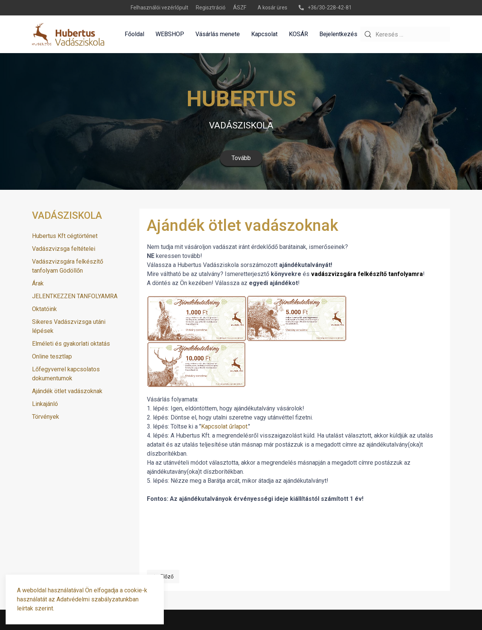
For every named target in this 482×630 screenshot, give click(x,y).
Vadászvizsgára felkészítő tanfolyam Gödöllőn (67, 266)
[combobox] (405, 34)
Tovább (241, 158)
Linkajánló (45, 403)
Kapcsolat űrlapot (224, 426)
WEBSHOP (170, 34)
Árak (38, 283)
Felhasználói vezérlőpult (159, 8)
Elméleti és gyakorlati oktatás (71, 343)
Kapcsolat (264, 34)
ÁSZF (239, 8)
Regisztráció (211, 8)
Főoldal (134, 34)
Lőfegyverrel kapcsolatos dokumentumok (66, 374)
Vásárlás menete (217, 34)
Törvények (45, 416)
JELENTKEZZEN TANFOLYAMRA (74, 296)
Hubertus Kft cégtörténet (65, 235)
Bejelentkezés (338, 34)
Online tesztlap (52, 356)
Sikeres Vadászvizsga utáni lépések (68, 326)
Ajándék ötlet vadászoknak (67, 391)
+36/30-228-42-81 (325, 8)
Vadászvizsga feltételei (63, 248)
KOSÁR (298, 34)
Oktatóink (44, 309)
